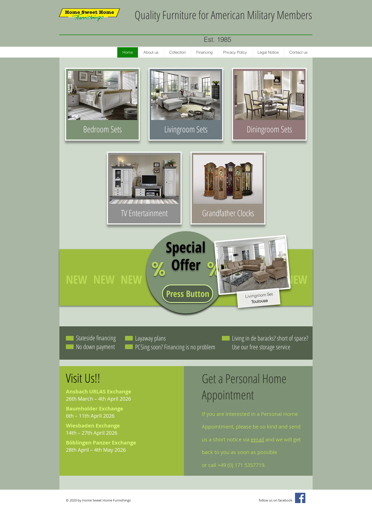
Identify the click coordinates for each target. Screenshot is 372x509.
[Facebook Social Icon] (300, 498)
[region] (102, 104)
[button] (187, 294)
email (257, 439)
